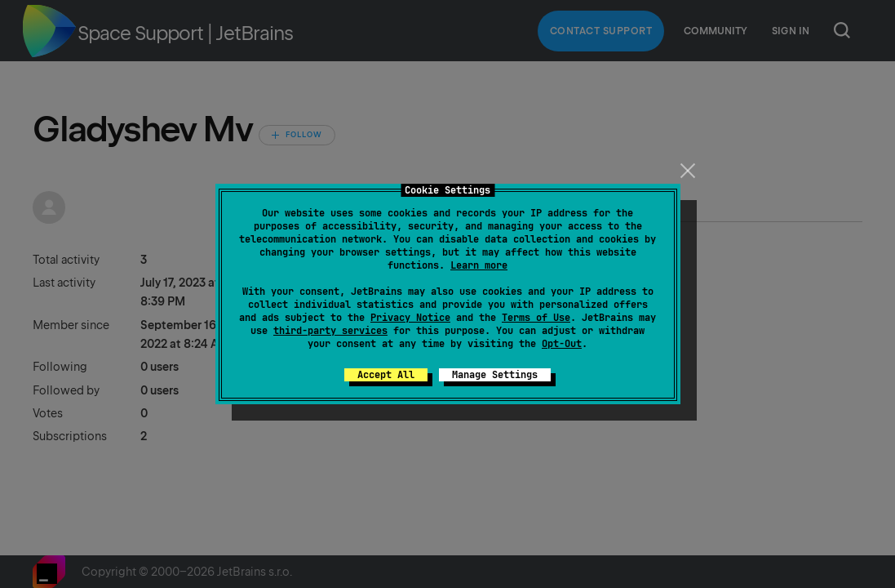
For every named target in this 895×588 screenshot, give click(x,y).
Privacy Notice (410, 317)
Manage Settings (495, 374)
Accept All (385, 374)
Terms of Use (536, 317)
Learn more (478, 265)
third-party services (330, 330)
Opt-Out (562, 343)
